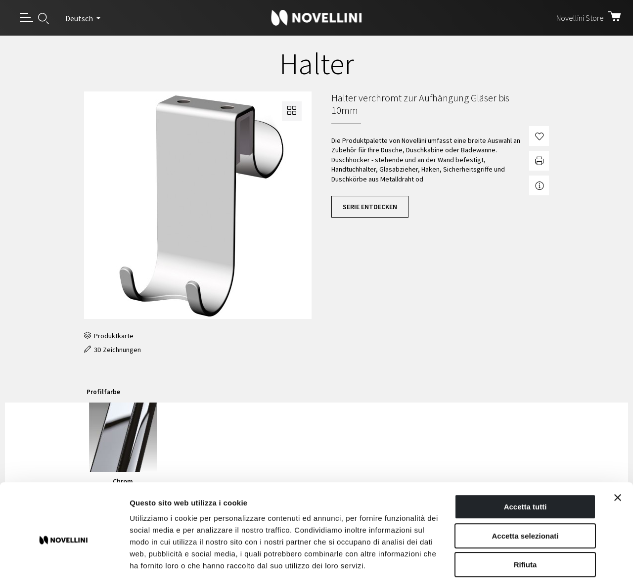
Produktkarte (109, 335)
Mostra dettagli (520, 564)
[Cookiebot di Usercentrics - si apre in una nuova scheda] (64, 564)
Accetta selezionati (525, 492)
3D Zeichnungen (112, 349)
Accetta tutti (525, 463)
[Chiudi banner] (617, 453)
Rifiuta (525, 521)
